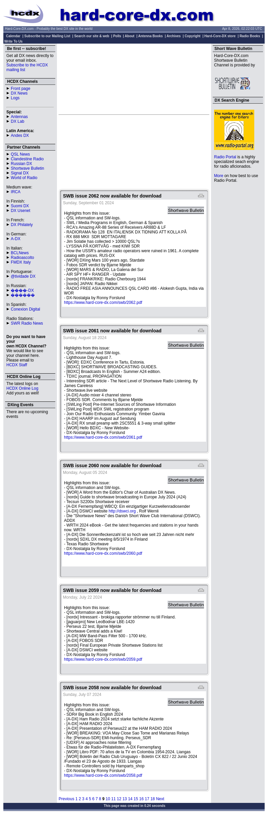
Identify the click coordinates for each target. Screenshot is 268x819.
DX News (19, 93)
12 (119, 799)
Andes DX (20, 135)
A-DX (15, 238)
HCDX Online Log (22, 388)
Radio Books (250, 36)
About (129, 36)
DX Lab (17, 121)
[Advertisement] (134, 78)
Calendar (13, 36)
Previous (66, 799)
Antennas (19, 116)
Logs (15, 98)
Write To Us (13, 41)
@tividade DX (23, 276)
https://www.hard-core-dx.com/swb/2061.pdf (103, 437)
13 (124, 799)
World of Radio (24, 177)
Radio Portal (225, 157)
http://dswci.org (122, 511)
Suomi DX (20, 206)
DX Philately (21, 224)
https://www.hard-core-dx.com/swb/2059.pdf (103, 659)
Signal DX (19, 173)
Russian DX (21, 163)
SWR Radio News (27, 323)
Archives (173, 36)
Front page (20, 88)
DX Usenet (20, 210)
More (218, 175)
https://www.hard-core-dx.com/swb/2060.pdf (103, 553)
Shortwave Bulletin (27, 168)
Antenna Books (150, 36)
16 (141, 799)
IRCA (15, 191)
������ (23, 295)
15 (136, 799)
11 (113, 799)
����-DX (22, 290)
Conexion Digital (25, 309)
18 (152, 799)
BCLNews (19, 253)
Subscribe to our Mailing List (47, 36)
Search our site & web (91, 36)
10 (108, 799)
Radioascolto (22, 257)
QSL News (20, 154)
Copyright (192, 36)
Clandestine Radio (27, 159)
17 (147, 799)
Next (160, 799)
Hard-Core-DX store (220, 36)
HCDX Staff (16, 365)
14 (130, 799)
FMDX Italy (20, 262)
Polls (117, 36)
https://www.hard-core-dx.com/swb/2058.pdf (103, 775)
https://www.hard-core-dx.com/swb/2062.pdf (103, 302)
